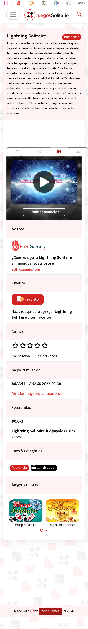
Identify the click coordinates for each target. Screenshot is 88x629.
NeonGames (50, 611)
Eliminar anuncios (44, 212)
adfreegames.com (26, 269)
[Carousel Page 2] (46, 530)
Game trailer (59, 153)
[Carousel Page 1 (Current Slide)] (41, 530)
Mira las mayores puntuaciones (37, 394)
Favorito (28, 299)
